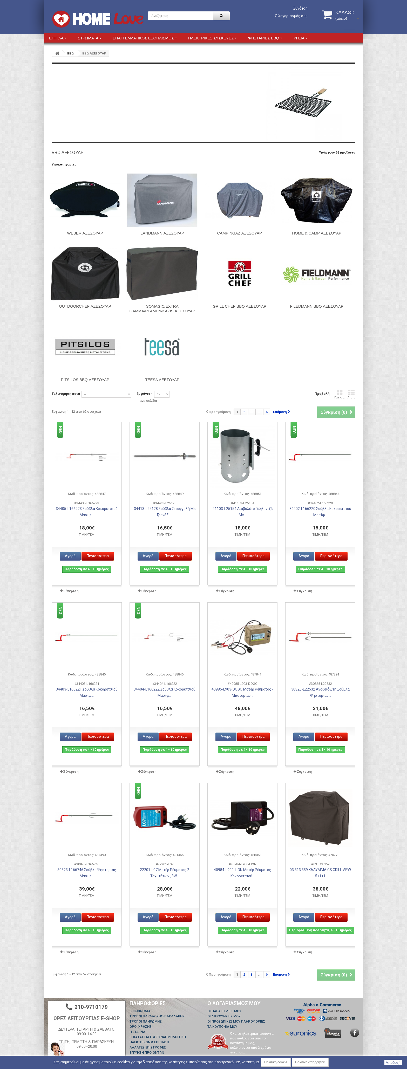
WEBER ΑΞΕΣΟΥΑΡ (85, 233)
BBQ (70, 53)
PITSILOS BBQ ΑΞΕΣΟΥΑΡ (85, 379)
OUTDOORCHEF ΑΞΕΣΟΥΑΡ (85, 306)
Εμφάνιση (145, 394)
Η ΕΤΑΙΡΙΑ (137, 1032)
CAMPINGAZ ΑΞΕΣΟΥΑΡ (239, 233)
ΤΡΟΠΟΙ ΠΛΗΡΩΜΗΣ (146, 1021)
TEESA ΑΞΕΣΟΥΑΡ (162, 379)
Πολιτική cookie (275, 1062)
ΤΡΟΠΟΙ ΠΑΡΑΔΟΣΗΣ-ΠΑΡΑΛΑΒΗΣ (157, 1016)
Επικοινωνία (140, 1011)
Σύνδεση (300, 8)
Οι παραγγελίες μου (224, 1011)
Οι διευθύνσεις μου (224, 1016)
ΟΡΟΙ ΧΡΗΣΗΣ (141, 1027)
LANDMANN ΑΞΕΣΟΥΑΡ (162, 233)
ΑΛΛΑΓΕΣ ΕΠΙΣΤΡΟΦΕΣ (148, 1047)
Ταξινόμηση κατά (66, 394)
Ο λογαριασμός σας (291, 16)
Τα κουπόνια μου (222, 1027)
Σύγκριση (71, 591)
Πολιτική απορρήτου (310, 1062)
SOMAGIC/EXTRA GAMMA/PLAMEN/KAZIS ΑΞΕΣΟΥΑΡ (162, 308)
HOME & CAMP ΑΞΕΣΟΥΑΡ (316, 233)
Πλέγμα (339, 394)
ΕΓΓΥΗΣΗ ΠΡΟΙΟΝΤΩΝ (147, 1052)
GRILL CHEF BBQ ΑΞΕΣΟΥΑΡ (239, 306)
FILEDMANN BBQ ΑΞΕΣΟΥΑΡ (316, 306)
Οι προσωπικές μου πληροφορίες (236, 1021)
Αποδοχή (393, 1062)
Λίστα (351, 394)
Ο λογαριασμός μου (234, 1003)
